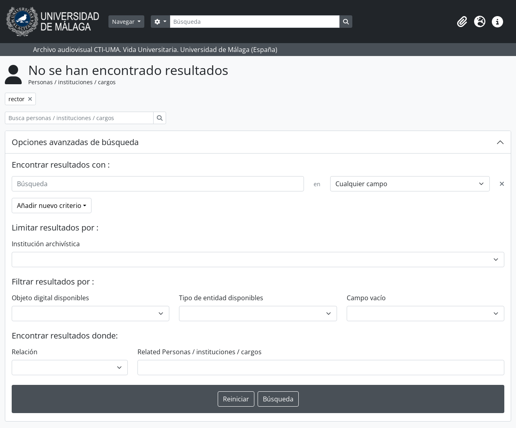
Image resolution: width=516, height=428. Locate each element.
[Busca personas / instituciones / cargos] (79, 118)
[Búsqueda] (255, 21)
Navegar (124, 21)
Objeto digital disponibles (50, 297)
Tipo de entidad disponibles (221, 297)
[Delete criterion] (501, 184)
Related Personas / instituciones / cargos (199, 351)
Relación (24, 351)
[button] (462, 22)
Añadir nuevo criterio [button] (49, 205)
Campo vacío (366, 297)
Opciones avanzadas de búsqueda (75, 142)
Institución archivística (46, 243)
